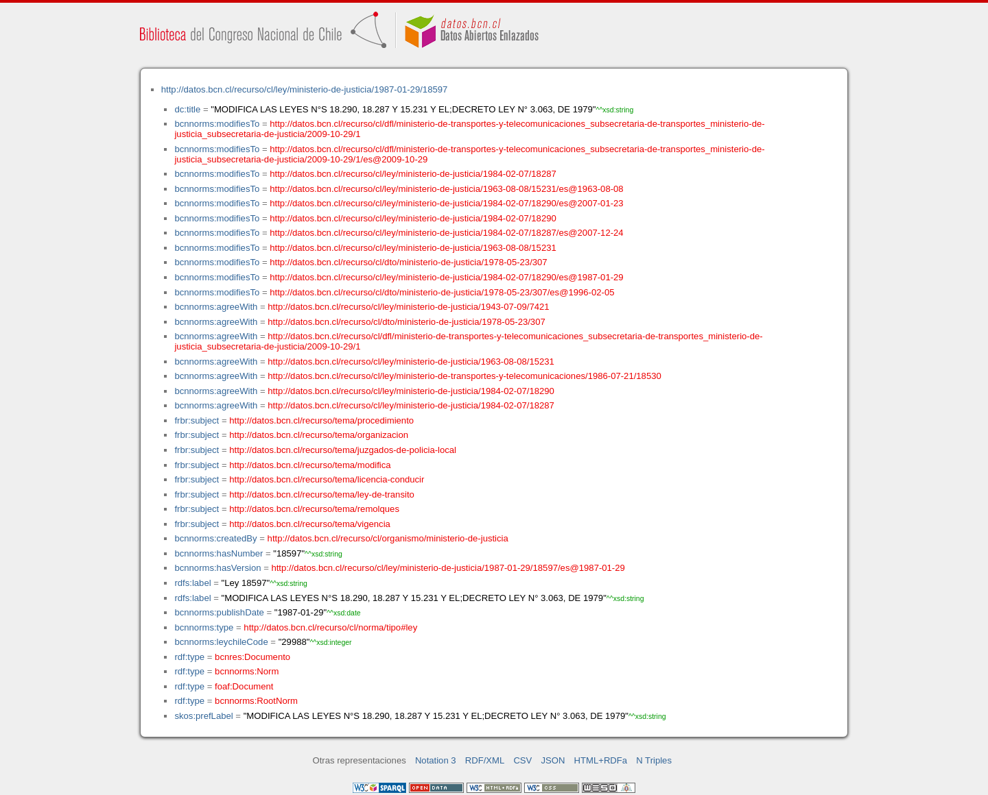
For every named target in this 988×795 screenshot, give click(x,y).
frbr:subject (196, 420)
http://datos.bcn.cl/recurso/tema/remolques (314, 509)
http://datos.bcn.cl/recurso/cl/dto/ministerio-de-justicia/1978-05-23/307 (408, 262)
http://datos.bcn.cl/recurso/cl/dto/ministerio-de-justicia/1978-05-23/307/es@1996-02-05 (442, 292)
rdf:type (189, 657)
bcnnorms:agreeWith (215, 307)
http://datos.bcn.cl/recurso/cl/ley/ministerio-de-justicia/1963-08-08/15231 (413, 248)
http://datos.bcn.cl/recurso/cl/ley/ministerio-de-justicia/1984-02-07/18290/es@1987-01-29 (446, 277)
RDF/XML (485, 760)
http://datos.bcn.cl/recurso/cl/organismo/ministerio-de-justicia (388, 538)
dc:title (187, 109)
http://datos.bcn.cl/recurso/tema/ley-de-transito (321, 494)
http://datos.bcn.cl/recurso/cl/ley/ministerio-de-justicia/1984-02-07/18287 (413, 174)
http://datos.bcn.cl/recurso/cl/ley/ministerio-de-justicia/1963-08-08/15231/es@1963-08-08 (446, 189)
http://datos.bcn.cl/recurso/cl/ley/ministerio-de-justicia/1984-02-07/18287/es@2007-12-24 (446, 233)
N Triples (654, 760)
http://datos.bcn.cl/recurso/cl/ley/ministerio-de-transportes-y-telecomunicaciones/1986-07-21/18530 (464, 376)
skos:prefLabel (203, 716)
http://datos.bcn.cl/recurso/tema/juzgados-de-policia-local (342, 450)
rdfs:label (192, 583)
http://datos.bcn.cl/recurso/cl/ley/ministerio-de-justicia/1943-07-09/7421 (408, 307)
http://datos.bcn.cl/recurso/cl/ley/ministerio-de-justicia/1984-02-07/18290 (413, 218)
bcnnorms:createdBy (215, 538)
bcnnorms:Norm (247, 671)
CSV (522, 760)
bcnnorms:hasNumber (218, 553)
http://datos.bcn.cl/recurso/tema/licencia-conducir (326, 479)
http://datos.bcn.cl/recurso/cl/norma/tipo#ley (330, 627)
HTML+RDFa (601, 760)
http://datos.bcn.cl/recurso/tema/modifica (309, 465)
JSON (553, 760)
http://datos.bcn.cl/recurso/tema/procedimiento (321, 420)
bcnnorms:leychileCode (221, 642)
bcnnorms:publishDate (218, 612)
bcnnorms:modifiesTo (216, 124)
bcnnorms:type (203, 627)
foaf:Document (244, 686)
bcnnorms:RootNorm (256, 701)
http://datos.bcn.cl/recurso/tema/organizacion (318, 435)
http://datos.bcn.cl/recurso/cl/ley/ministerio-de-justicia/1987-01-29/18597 (304, 89)
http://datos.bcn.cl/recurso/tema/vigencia (309, 524)
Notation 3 (435, 760)
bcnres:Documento (252, 657)
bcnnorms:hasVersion (217, 568)
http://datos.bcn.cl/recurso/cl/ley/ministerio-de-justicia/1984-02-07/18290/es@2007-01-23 (446, 203)
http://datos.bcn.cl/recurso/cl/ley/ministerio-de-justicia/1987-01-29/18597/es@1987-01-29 (447, 568)
